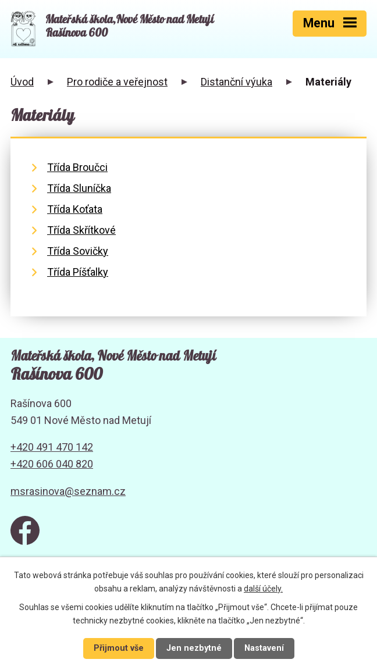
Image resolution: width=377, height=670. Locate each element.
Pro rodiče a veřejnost (117, 82)
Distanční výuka (236, 82)
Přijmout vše (119, 648)
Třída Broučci (77, 167)
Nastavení (264, 648)
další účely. (263, 588)
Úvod (22, 82)
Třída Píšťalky (77, 272)
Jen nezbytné (194, 648)
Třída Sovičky (77, 251)
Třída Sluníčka (79, 188)
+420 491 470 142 (51, 447)
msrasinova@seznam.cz (68, 491)
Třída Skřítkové (81, 230)
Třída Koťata (74, 209)
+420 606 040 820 (51, 464)
